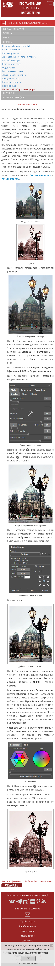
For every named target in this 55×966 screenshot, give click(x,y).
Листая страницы (10, 53)
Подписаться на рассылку (27, 912)
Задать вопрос (27, 935)
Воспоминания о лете (12, 71)
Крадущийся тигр (10, 78)
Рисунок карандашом (40, 175)
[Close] (51, 945)
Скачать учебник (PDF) (13, 97)
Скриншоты (9, 93)
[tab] (27, 29)
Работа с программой (13, 28)
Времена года (9, 85)
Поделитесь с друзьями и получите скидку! (27, 895)
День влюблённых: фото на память (18, 56)
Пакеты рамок (27, 931)
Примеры (7, 41)
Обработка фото (27, 921)
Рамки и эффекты (10, 178)
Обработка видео (27, 926)
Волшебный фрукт (11, 60)
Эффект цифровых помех (15, 46)
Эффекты (7, 33)
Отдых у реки (8, 67)
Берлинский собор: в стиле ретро (18, 89)
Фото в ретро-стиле (11, 64)
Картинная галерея (11, 82)
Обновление (27, 940)
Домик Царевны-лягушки (14, 75)
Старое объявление (11, 49)
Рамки (6, 37)
